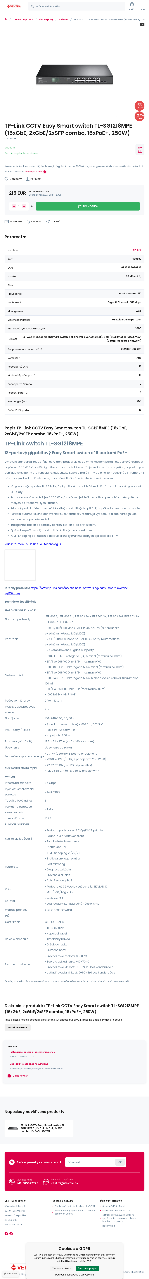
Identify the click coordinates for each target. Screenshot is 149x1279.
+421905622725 (27, 1183)
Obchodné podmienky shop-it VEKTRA (75, 1206)
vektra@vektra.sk (64, 1183)
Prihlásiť (120, 1162)
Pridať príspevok (18, 1027)
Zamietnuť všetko (61, 1268)
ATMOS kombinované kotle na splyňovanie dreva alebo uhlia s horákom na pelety (119, 1218)
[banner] (14, 6)
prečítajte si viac (33, 171)
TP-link (140, 149)
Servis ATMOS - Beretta (114, 1206)
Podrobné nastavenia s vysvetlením (74, 1274)
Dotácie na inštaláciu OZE (116, 1210)
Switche (63, 19)
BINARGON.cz (137, 1271)
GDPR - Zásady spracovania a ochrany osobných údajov (75, 1212)
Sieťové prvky (46, 19)
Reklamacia (108, 1225)
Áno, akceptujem (87, 1268)
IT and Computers (23, 19)
